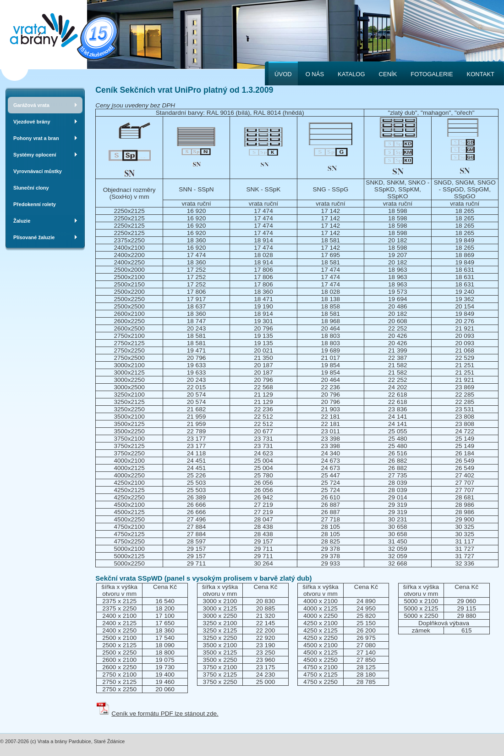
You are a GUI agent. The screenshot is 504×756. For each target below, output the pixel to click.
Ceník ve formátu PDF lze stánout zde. (164, 713)
